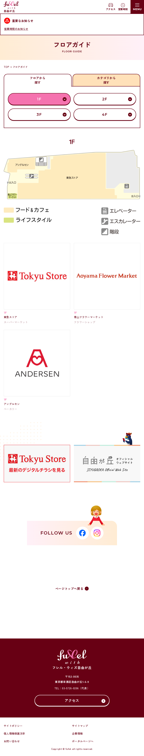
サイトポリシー (13, 726)
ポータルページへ (82, 741)
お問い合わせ (12, 741)
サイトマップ (80, 726)
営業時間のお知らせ (16, 29)
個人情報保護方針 (14, 733)
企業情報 (77, 733)
